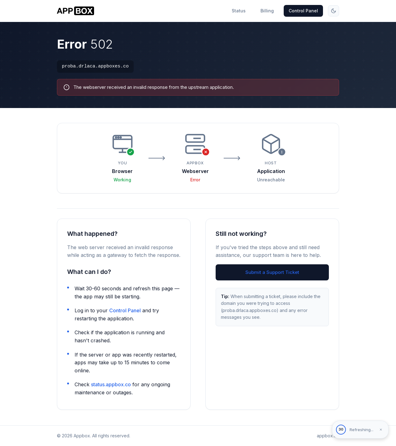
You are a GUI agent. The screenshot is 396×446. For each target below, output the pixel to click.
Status (239, 10)
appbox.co (328, 435)
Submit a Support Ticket (272, 273)
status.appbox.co (111, 385)
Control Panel (303, 10)
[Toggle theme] (333, 10)
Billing (267, 10)
